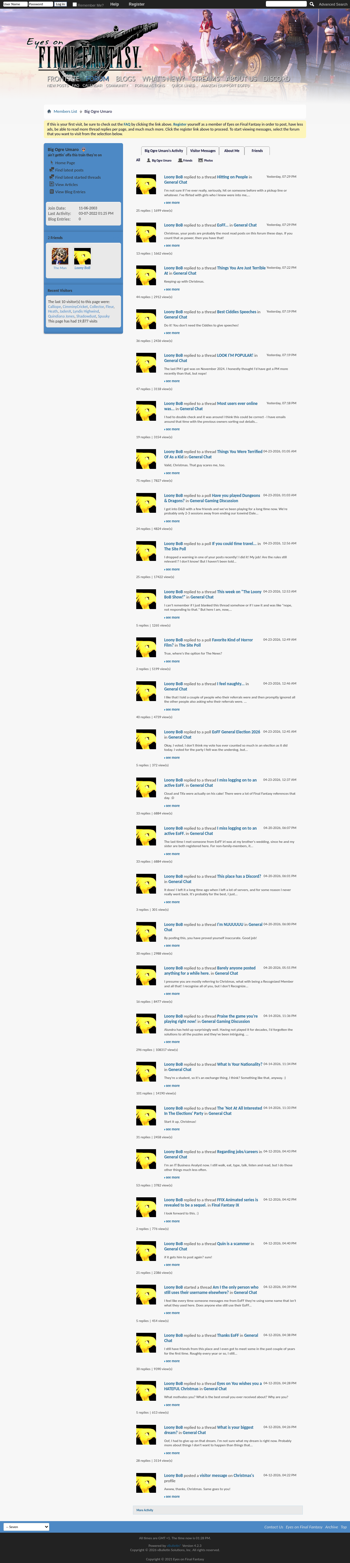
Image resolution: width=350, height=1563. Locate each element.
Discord (276, 79)
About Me (231, 151)
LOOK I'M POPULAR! (235, 355)
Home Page (62, 162)
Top (344, 1526)
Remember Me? (88, 5)
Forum (97, 78)
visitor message (213, 1475)
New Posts (58, 85)
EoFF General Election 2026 (236, 731)
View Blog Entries (67, 191)
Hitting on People (232, 176)
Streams (205, 79)
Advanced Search (333, 4)
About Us (241, 79)
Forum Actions (150, 85)
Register (136, 4)
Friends (257, 151)
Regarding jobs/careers (237, 1151)
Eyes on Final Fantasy (304, 1526)
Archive (331, 1526)
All (138, 160)
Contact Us (274, 1526)
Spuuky (104, 316)
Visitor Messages (203, 151)
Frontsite (63, 79)
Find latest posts (66, 170)
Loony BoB (173, 176)
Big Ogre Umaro (162, 160)
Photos (208, 160)
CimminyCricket (75, 306)
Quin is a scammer (233, 1243)
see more (173, 202)
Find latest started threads (75, 177)
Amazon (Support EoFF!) (225, 85)
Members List (65, 111)
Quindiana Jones (61, 316)
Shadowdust (86, 316)
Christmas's (244, 1475)
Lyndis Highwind (86, 311)
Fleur (109, 306)
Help (114, 4)
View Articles (63, 184)
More (115, 237)
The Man (60, 268)
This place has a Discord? (239, 876)
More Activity (145, 1510)
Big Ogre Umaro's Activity (164, 151)
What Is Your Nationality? (239, 1064)
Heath (53, 311)
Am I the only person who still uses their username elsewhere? (211, 1290)
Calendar (92, 85)
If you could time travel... (234, 543)
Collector (97, 306)
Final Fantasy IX (225, 1205)
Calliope (54, 306)
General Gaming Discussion (214, 500)
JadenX (65, 311)
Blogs (125, 79)
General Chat (175, 182)
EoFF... (222, 225)
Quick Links (183, 85)
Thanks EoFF (228, 1335)
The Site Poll (175, 548)
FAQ (75, 85)
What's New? (163, 79)
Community (117, 85)
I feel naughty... (230, 683)
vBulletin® (174, 1546)
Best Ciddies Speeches (236, 311)
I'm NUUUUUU (230, 924)
